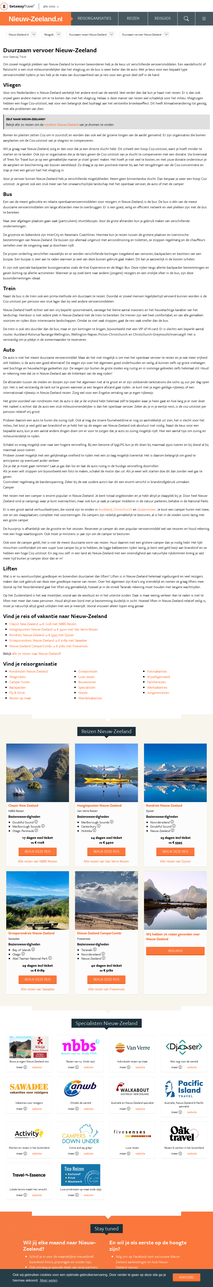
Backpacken (17, 687)
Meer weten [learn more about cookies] (49, 1280)
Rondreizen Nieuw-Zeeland (28, 671)
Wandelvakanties (90, 698)
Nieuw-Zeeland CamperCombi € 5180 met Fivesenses (48, 646)
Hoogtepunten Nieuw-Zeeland (99, 805)
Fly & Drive (17, 692)
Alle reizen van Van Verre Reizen (106, 861)
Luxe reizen (86, 676)
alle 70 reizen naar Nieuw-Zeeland (36, 653)
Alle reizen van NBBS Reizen (37, 861)
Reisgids (49, 34)
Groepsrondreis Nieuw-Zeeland (31, 933)
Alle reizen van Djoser (175, 861)
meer (21, 1067)
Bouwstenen (87, 681)
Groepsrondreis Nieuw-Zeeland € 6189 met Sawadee (48, 640)
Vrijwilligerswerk (158, 676)
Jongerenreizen (158, 692)
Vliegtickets (17, 676)
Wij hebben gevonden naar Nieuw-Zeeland (173, 936)
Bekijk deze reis (37, 851)
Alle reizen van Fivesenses (106, 989)
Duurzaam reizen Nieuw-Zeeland (87, 34)
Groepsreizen (88, 671)
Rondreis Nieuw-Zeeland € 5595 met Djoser (41, 634)
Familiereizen (156, 681)
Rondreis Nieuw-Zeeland (164, 805)
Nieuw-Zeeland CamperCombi (99, 933)
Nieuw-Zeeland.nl (19, 34)
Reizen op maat (20, 698)
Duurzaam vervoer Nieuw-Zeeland (141, 34)
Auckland (105, 509)
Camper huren (19, 681)
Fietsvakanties (157, 671)
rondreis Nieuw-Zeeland (61, 124)
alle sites (51, 6)
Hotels (83, 692)
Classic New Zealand (23, 805)
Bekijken (175, 950)
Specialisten (86, 687)
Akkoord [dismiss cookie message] (186, 1277)
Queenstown (146, 509)
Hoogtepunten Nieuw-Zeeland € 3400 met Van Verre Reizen (53, 629)
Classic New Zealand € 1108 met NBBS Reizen (42, 623)
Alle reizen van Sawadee (37, 989)
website (37, 1067)
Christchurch (122, 509)
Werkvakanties (157, 687)
